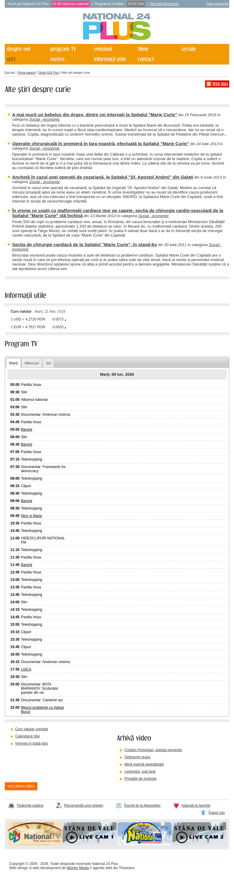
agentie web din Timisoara (113, 868)
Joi (48, 363)
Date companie (217, 3)
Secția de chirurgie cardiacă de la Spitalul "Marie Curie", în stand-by (84, 244)
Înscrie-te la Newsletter (142, 805)
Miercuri (32, 363)
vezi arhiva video (21, 786)
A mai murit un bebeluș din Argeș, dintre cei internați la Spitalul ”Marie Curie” (94, 114)
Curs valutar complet (31, 729)
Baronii (26, 429)
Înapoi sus (217, 813)
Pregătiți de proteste (140, 779)
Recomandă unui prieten (83, 805)
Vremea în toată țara (31, 743)
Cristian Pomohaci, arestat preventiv (153, 750)
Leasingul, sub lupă (139, 771)
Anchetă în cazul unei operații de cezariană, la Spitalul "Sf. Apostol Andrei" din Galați (102, 177)
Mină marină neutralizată (143, 764)
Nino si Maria (31, 516)
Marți (13, 363)
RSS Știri (220, 84)
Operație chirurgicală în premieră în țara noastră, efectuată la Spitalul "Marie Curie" (100, 143)
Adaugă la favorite (195, 805)
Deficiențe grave (137, 757)
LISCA (26, 669)
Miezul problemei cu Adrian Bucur (42, 709)
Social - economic (44, 119)
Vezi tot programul (164, 4)
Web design (18, 868)
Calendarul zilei (27, 736)
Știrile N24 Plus (49, 72)
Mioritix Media (78, 868)
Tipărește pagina (30, 805)
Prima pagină (26, 72)
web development (47, 868)
